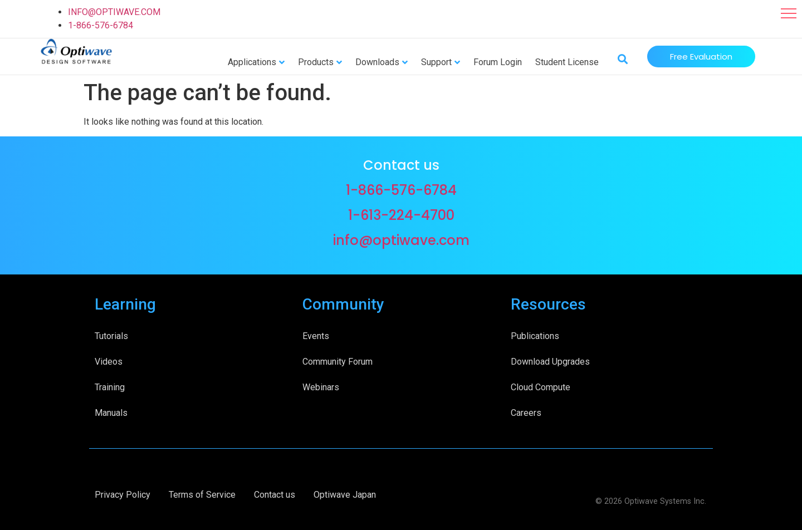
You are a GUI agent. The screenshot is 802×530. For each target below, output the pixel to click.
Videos (109, 361)
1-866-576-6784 (100, 25)
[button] (788, 13)
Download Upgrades (550, 361)
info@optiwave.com (401, 240)
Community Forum (337, 361)
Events (315, 336)
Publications (535, 336)
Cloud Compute (540, 387)
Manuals (111, 413)
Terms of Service (202, 494)
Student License (567, 62)
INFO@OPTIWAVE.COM (114, 12)
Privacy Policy (122, 494)
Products (316, 62)
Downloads (377, 62)
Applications (252, 62)
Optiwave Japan (345, 494)
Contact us (274, 494)
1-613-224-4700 (401, 215)
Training (110, 387)
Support (436, 62)
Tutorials (111, 336)
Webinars (320, 387)
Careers (526, 413)
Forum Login (497, 62)
